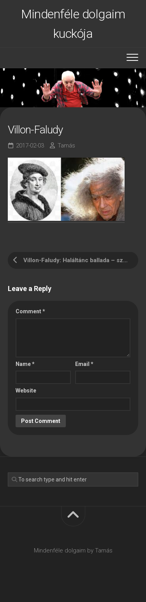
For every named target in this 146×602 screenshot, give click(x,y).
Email (84, 364)
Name (25, 364)
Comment (30, 311)
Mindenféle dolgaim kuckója (73, 24)
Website (26, 390)
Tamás (66, 145)
